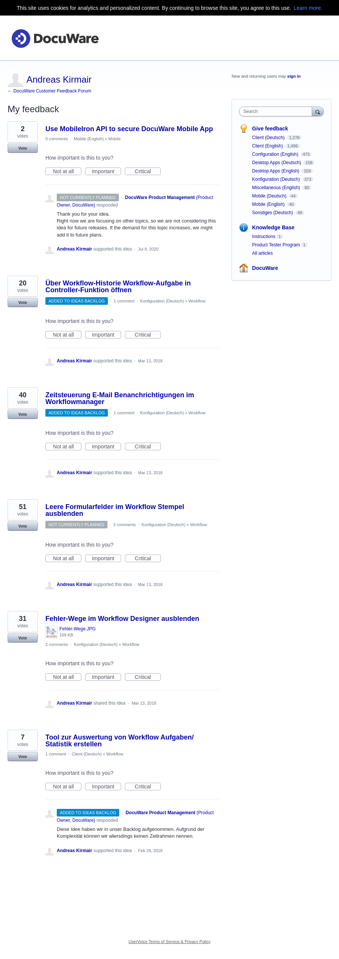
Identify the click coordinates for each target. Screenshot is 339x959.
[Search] (318, 111)
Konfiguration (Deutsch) (162, 301)
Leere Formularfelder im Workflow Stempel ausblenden (114, 510)
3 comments (124, 524)
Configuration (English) (275, 154)
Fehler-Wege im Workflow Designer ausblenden (122, 618)
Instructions (263, 236)
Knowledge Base (273, 227)
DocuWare (265, 268)
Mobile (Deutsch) (270, 196)
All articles (262, 253)
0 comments (56, 138)
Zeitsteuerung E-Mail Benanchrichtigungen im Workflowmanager (119, 398)
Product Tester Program (276, 245)
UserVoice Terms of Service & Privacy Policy (170, 941)
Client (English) (268, 146)
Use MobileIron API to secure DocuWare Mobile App (129, 129)
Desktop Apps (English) (276, 171)
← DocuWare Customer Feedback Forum (49, 91)
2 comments (56, 644)
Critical (148, 171)
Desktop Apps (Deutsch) (277, 162)
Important (106, 171)
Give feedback (270, 128)
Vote (22, 148)
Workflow (196, 301)
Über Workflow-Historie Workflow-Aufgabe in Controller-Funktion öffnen (118, 286)
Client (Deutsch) (87, 754)
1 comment (124, 301)
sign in (293, 76)
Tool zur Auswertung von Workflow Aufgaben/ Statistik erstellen (119, 740)
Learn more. (308, 8)
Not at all (67, 171)
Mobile (114, 138)
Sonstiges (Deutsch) (273, 212)
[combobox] (277, 111)
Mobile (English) (89, 138)
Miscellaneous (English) (276, 187)
